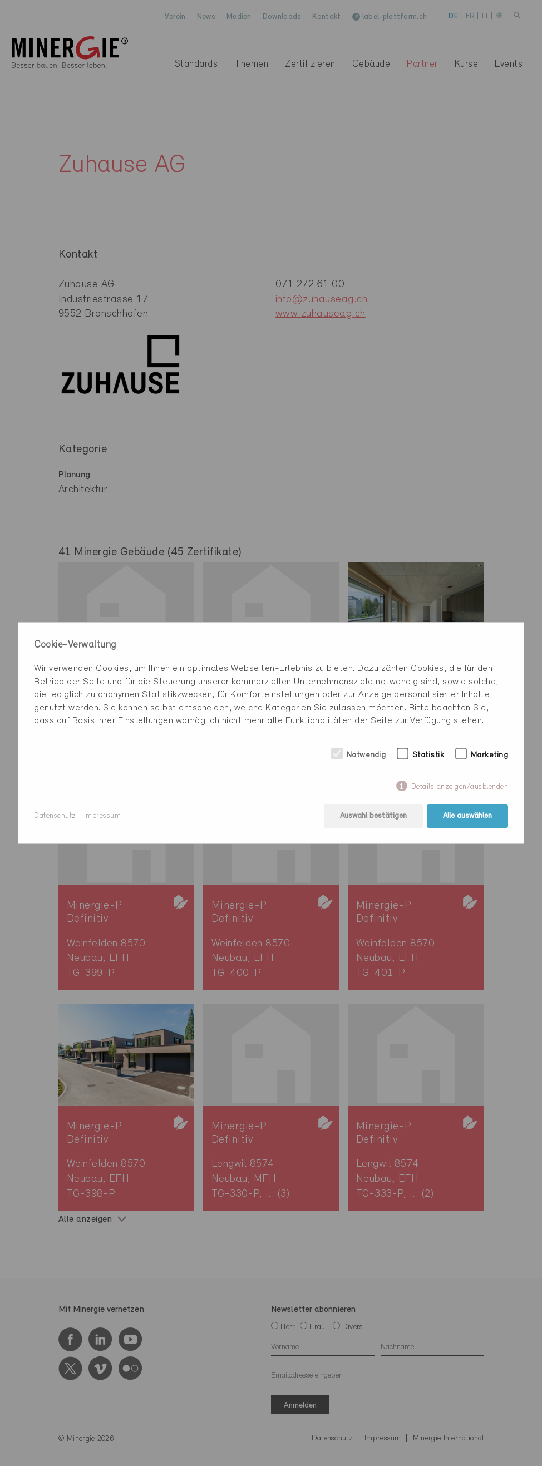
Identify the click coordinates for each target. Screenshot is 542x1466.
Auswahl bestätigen (373, 816)
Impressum (102, 816)
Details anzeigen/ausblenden (460, 787)
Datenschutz (55, 816)
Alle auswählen (467, 816)
